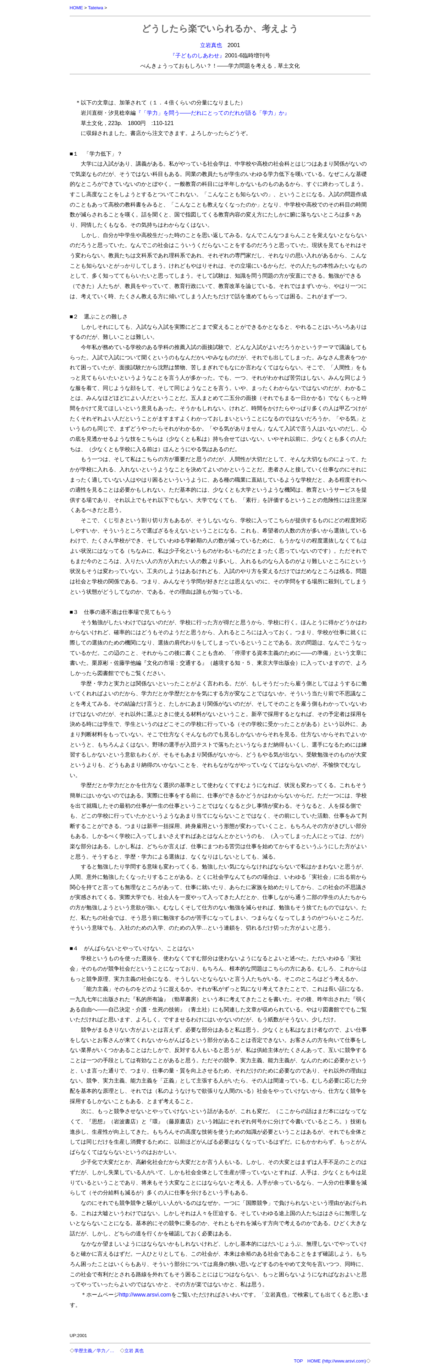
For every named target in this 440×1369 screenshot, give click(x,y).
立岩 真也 (134, 1350)
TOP (298, 1361)
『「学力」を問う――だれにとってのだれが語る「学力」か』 (213, 113)
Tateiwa (95, 7)
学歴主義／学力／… (94, 1350)
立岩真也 (211, 45)
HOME (76, 7)
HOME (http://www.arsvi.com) (336, 1361)
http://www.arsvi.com (145, 1294)
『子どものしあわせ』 (197, 55)
